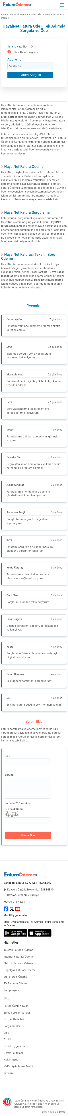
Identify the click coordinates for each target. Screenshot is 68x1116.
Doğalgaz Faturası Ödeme (20, 970)
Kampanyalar (12, 990)
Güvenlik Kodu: (14, 809)
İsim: (8, 756)
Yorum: (9, 774)
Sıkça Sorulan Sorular (17, 1012)
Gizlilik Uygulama (14, 1046)
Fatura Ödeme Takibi (16, 1006)
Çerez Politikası (13, 1053)
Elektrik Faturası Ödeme (18, 963)
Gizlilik (8, 1039)
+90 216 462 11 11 (18, 901)
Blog (6, 1032)
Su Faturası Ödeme (15, 976)
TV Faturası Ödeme (15, 983)
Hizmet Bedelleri (14, 1019)
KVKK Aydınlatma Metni (18, 1066)
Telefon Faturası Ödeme (18, 950)
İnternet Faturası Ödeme (19, 956)
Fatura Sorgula (30, 75)
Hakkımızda (11, 1059)
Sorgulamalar (12, 1026)
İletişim (8, 1073)
